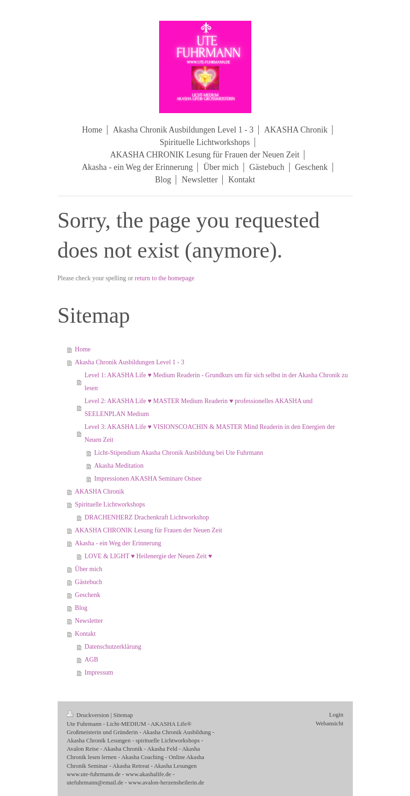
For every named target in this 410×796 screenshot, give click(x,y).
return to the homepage (164, 278)
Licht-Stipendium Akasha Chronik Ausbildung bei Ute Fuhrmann (178, 452)
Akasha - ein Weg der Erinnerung (118, 543)
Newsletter (89, 620)
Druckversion (89, 715)
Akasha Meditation (118, 465)
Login (336, 714)
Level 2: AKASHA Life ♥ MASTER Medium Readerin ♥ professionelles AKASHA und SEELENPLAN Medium (198, 407)
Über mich (88, 569)
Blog (81, 607)
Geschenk (87, 594)
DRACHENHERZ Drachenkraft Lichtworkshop (146, 517)
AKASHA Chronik (99, 491)
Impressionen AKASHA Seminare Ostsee (148, 478)
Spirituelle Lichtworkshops (110, 504)
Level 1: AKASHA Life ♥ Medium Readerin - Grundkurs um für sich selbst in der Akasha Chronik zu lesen (216, 382)
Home (82, 349)
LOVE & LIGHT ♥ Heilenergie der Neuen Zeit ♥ (148, 556)
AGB (91, 659)
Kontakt (85, 633)
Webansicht (329, 723)
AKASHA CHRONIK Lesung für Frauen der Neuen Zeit (148, 530)
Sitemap (123, 715)
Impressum (98, 672)
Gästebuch (88, 582)
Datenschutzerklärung (112, 646)
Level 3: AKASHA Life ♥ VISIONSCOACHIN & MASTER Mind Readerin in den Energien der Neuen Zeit (209, 433)
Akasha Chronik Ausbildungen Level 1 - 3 (129, 362)
